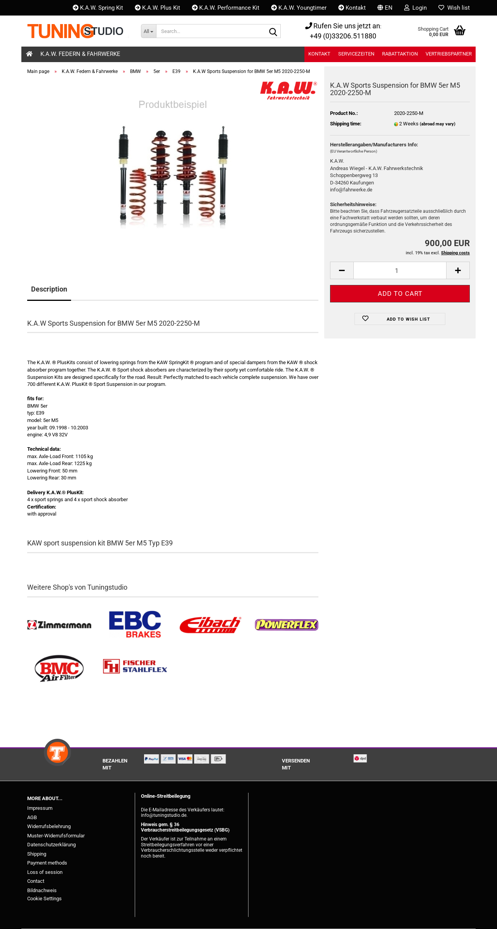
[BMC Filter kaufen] (59, 669)
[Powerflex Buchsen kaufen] (286, 625)
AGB (32, 817)
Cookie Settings (44, 898)
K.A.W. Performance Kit (225, 7)
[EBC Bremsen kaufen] (135, 625)
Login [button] (415, 7)
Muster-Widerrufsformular (56, 836)
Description (49, 289)
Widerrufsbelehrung (49, 826)
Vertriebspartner (449, 54)
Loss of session (45, 872)
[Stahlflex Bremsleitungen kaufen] (135, 669)
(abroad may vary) (437, 124)
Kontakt (352, 7)
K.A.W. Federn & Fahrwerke (80, 53)
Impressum (39, 808)
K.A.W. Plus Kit (157, 7)
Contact (35, 881)
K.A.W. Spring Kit (98, 7)
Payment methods (47, 863)
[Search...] (148, 31)
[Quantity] (400, 270)
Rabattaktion (400, 54)
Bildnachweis (42, 890)
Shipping (36, 854)
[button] (385, 8)
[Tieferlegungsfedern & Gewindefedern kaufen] (211, 625)
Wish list (454, 7)
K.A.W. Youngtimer (299, 7)
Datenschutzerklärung (51, 844)
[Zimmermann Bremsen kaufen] (59, 625)
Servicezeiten (356, 54)
